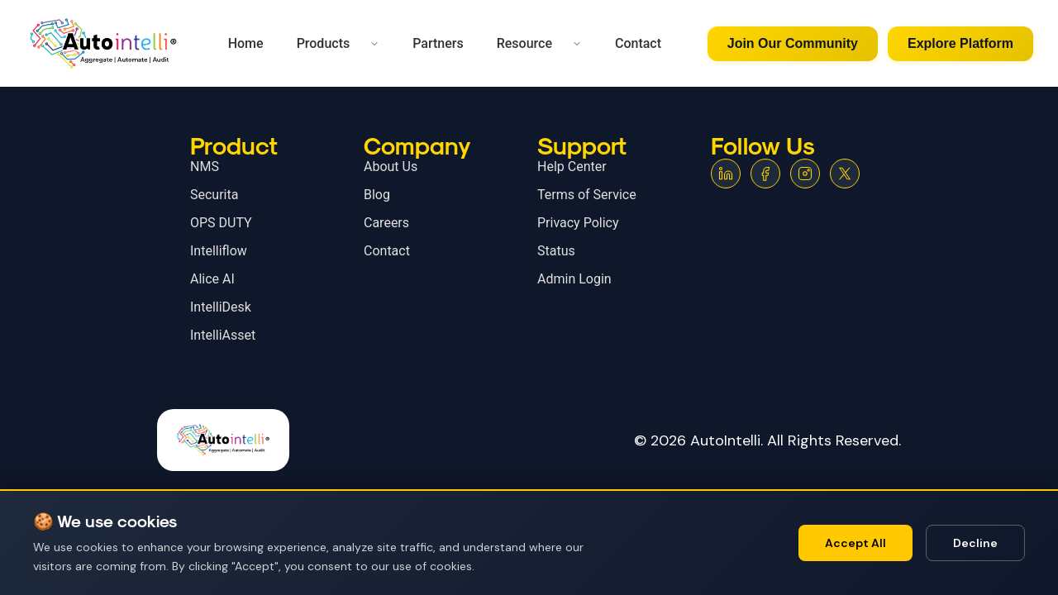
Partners (438, 43)
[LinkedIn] (726, 173)
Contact (638, 43)
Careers (386, 223)
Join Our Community (792, 43)
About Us (390, 166)
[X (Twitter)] (845, 173)
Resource (524, 43)
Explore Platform (960, 43)
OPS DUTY (221, 223)
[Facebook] (765, 173)
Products (323, 43)
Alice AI (212, 279)
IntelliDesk (220, 307)
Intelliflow (218, 251)
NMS (204, 166)
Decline (975, 543)
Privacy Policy (578, 223)
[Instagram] (805, 173)
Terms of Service (586, 194)
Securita (214, 194)
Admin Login (574, 279)
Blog (377, 194)
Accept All (855, 543)
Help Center (572, 166)
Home (246, 43)
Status (556, 251)
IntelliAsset (222, 335)
